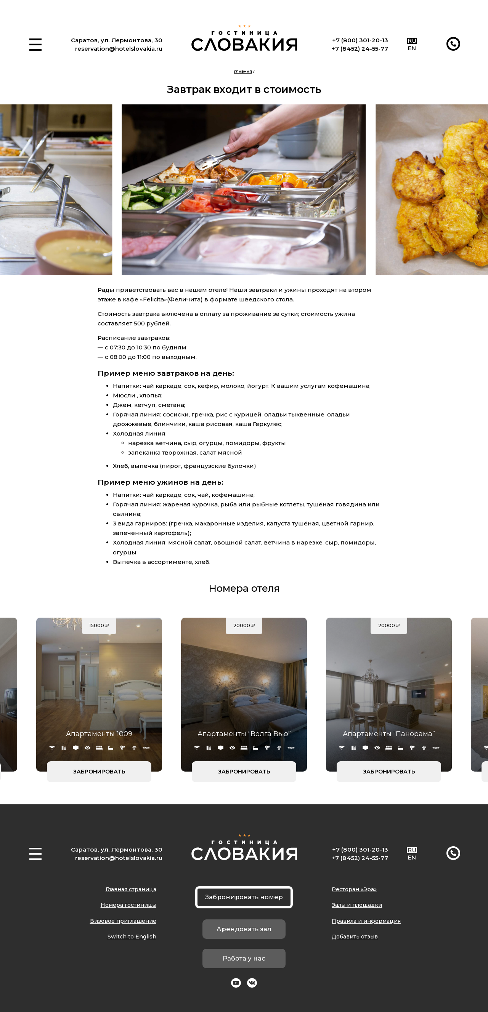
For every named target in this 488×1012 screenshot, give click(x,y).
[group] (244, 189)
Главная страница (131, 889)
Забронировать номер (244, 897)
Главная (243, 71)
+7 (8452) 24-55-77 (359, 48)
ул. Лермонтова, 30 (131, 40)
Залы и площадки (357, 905)
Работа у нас (244, 958)
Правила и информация (366, 921)
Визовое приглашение (123, 921)
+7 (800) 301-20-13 (360, 40)
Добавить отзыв (355, 936)
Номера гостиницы (128, 905)
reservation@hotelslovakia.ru (118, 48)
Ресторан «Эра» (354, 889)
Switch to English (132, 936)
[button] (35, 44)
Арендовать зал (244, 929)
